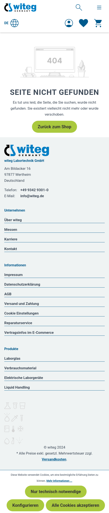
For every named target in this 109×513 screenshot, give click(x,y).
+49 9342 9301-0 (34, 190)
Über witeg (13, 220)
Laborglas (12, 358)
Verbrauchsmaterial (20, 368)
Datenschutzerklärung (22, 284)
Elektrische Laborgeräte (23, 378)
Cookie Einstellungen (21, 313)
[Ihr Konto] (69, 23)
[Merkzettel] (83, 23)
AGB (8, 294)
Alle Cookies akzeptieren (75, 505)
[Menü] (99, 7)
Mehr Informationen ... (59, 480)
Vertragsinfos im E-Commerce (29, 332)
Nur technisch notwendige (56, 491)
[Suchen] (79, 7)
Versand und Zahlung (21, 303)
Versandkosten (54, 459)
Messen (10, 229)
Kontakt (10, 249)
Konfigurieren (25, 505)
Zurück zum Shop (54, 126)
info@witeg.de (32, 196)
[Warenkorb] (98, 23)
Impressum (13, 275)
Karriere (10, 239)
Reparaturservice (18, 323)
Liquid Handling (17, 387)
